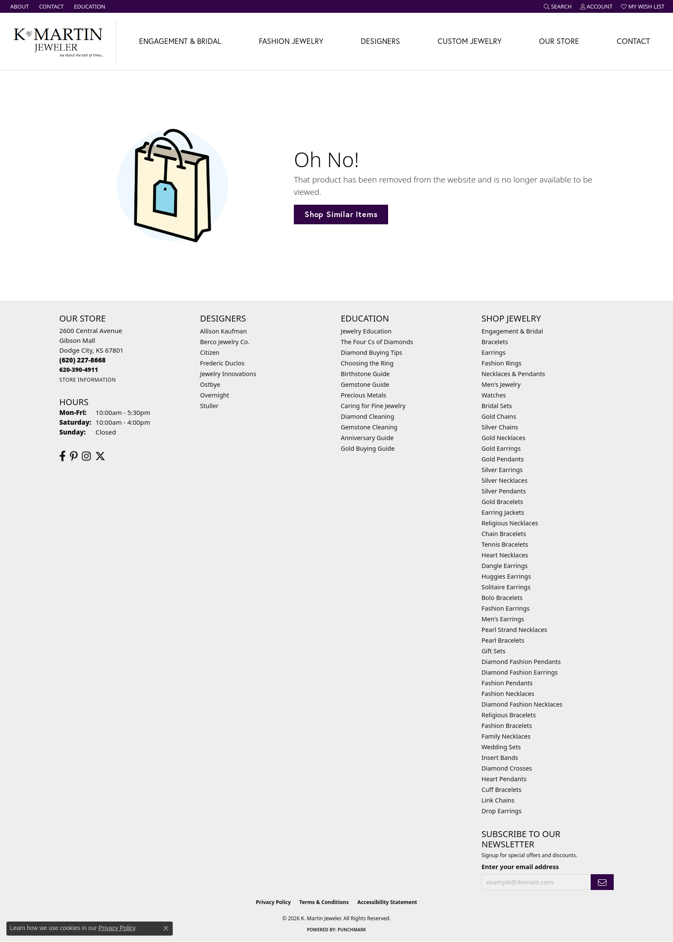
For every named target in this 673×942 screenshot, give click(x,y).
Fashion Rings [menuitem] (502, 363)
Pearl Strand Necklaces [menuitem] (514, 630)
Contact (633, 41)
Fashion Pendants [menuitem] (507, 683)
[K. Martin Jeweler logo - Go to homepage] (58, 41)
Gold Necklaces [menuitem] (503, 438)
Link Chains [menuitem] (498, 800)
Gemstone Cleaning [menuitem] (369, 427)
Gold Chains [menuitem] (499, 416)
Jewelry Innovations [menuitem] (228, 374)
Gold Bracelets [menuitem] (502, 502)
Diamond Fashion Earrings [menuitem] (520, 672)
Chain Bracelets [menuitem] (504, 534)
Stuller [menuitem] (209, 406)
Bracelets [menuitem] (495, 342)
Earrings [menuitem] (493, 352)
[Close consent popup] (165, 928)
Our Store (559, 41)
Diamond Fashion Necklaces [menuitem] (522, 704)
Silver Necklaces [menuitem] (505, 480)
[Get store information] (87, 379)
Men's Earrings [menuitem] (503, 619)
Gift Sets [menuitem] (493, 651)
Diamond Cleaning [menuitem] (367, 416)
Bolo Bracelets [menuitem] (502, 598)
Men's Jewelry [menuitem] (501, 384)
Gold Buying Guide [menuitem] (368, 448)
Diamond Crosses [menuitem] (507, 768)
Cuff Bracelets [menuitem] (502, 789)
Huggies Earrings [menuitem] (506, 576)
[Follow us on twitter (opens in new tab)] (100, 456)
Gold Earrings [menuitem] (501, 448)
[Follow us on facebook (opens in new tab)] (62, 456)
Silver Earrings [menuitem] (502, 470)
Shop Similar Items (341, 214)
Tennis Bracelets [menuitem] (505, 544)
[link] (19, 6)
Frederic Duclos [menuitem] (222, 363)
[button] (558, 6)
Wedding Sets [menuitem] (501, 747)
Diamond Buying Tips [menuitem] (371, 352)
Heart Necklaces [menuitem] (505, 555)
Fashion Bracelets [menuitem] (507, 726)
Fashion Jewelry (291, 41)
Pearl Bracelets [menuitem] (503, 640)
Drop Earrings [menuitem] (502, 811)
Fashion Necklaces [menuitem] (508, 694)
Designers (380, 41)
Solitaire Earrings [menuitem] (506, 587)
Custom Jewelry (470, 41)
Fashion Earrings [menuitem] (506, 608)
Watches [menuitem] (494, 395)
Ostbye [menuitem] (210, 384)
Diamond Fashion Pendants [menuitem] (521, 662)
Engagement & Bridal (180, 41)
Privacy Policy (273, 902)
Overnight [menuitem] (214, 395)
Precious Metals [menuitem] (363, 395)
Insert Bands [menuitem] (500, 758)
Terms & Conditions (324, 902)
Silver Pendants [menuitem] (504, 491)
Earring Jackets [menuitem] (503, 512)
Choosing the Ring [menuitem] (367, 363)
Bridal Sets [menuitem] (497, 406)
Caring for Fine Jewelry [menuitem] (373, 406)
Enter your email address (520, 866)
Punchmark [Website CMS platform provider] (352, 930)
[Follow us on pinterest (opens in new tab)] (74, 456)
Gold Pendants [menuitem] (503, 459)
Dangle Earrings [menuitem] (505, 566)
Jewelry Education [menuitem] (366, 331)
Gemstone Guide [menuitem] (365, 384)
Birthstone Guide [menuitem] (365, 374)
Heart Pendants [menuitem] (504, 779)
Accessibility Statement (387, 902)
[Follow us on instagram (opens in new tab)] (86, 456)
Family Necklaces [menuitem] (506, 736)
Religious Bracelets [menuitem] (509, 715)
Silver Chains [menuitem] (500, 427)
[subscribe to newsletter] (602, 882)
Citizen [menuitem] (210, 352)
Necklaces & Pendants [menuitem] (513, 374)
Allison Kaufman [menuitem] (223, 331)
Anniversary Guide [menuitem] (367, 438)
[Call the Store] (82, 360)
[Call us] (78, 369)
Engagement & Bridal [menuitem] (512, 331)
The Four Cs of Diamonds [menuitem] (377, 342)
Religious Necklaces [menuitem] (510, 523)
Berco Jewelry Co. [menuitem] (224, 342)
